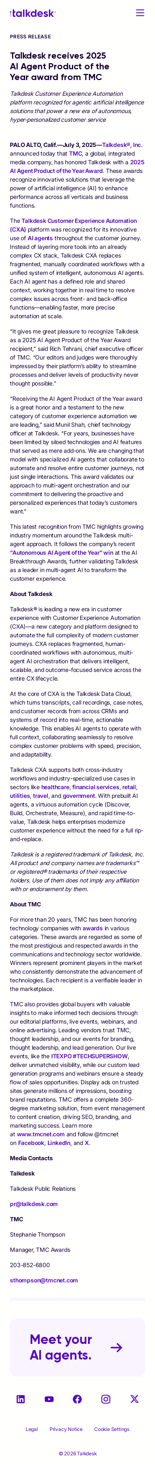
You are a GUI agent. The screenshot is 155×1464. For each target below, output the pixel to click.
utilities (20, 795)
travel (40, 795)
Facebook (31, 1142)
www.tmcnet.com (41, 1134)
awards (93, 928)
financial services (95, 786)
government (79, 795)
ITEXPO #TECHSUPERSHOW (89, 1056)
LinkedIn (59, 1142)
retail (129, 786)
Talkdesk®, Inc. (122, 144)
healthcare (55, 786)
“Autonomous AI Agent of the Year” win (61, 552)
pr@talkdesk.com (34, 1203)
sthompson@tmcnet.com (44, 1280)
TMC (75, 153)
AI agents (40, 237)
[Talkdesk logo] (33, 13)
